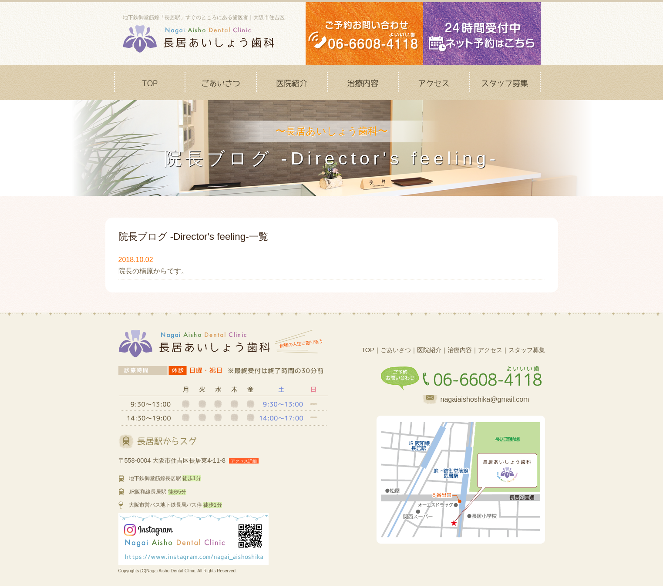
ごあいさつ (395, 349)
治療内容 (460, 349)
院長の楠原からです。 (153, 271)
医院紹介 (429, 349)
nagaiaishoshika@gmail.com (485, 399)
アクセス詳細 (244, 461)
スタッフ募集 (526, 349)
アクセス (490, 349)
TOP (367, 349)
